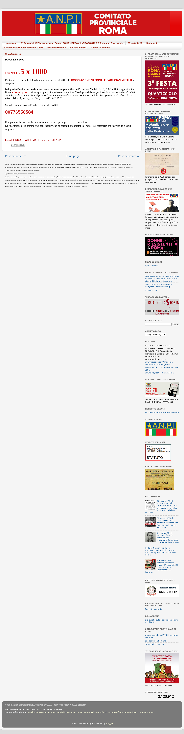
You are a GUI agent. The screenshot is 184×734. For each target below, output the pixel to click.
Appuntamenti (151, 265)
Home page (11, 43)
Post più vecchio (128, 156)
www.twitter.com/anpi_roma (157, 364)
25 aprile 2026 (135, 43)
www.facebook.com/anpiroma (159, 362)
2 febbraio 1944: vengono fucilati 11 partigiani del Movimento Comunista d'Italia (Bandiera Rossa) (168, 538)
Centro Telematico (100, 47)
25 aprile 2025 (151, 290)
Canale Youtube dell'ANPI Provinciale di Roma (161, 636)
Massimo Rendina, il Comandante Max (67, 47)
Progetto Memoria (153, 609)
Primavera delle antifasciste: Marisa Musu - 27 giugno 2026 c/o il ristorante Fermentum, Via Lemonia (161, 566)
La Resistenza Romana (155, 640)
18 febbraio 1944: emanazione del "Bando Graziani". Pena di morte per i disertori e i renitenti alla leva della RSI (161, 507)
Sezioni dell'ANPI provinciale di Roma (23, 47)
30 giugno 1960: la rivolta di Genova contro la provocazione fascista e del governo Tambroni (167, 523)
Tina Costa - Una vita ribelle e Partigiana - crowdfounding (158, 285)
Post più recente (15, 156)
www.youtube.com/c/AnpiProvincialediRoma (103, 712)
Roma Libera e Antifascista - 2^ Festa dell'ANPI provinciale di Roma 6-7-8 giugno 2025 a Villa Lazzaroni (162, 278)
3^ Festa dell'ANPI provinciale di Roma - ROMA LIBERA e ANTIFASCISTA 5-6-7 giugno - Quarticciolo (72, 43)
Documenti (152, 43)
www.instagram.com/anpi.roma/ (159, 372)
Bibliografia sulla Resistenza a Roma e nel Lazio (161, 621)
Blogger (109, 723)
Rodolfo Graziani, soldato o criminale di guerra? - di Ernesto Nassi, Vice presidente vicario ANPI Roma (160, 551)
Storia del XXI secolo (154, 644)
